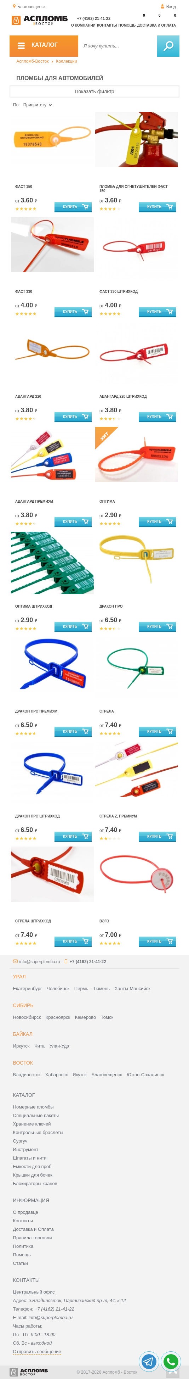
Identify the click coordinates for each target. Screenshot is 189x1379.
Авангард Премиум (34, 501)
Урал (19, 976)
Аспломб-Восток (32, 61)
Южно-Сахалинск (145, 1074)
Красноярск (58, 1017)
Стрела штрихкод (33, 921)
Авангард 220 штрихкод (123, 396)
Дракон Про (111, 606)
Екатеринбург (27, 988)
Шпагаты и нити (30, 1158)
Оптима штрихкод (33, 606)
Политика (23, 1246)
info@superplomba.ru (39, 961)
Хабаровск (56, 1074)
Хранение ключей (32, 1124)
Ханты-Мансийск (132, 988)
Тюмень (101, 988)
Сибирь (23, 1005)
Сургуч (20, 1141)
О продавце (25, 1212)
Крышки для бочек (32, 1175)
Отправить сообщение (37, 1351)
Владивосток (27, 1074)
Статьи (20, 1263)
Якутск (80, 1074)
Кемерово (85, 1017)
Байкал (23, 1034)
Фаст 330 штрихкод (118, 292)
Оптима (107, 501)
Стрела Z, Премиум (118, 816)
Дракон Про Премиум (36, 711)
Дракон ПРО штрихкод (37, 816)
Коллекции (66, 61)
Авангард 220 (28, 396)
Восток (23, 1063)
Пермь (81, 988)
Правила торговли (32, 1237)
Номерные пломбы (33, 1107)
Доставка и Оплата (33, 1229)
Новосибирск (27, 1017)
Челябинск (58, 988)
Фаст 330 (23, 292)
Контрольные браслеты (38, 1132)
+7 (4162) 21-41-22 (93, 18)
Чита (39, 1046)
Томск (107, 1017)
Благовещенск (106, 1074)
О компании (83, 25)
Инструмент (26, 1149)
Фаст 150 (23, 187)
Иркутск (21, 1046)
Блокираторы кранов (35, 1183)
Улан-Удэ (59, 1046)
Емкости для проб (32, 1166)
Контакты (107, 25)
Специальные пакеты (36, 1115)
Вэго (104, 921)
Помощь (127, 25)
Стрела (106, 711)
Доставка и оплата (156, 25)
